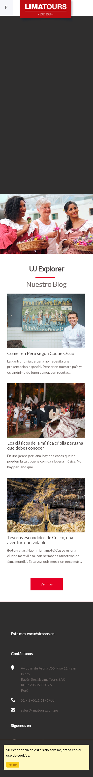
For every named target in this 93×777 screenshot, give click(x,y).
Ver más (46, 584)
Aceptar (13, 764)
